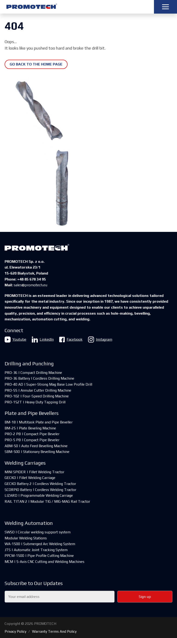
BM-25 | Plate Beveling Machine (30, 428)
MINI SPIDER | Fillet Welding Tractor (34, 472)
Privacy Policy (15, 631)
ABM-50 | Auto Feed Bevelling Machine (36, 446)
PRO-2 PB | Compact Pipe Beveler (32, 434)
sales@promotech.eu (30, 285)
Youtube (15, 340)
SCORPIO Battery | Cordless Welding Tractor (40, 489)
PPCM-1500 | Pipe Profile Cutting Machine (39, 555)
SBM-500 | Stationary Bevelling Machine (37, 451)
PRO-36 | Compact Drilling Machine (33, 372)
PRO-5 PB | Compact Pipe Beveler (32, 440)
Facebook (71, 339)
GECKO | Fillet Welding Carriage (30, 478)
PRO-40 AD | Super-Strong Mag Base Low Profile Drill (48, 384)
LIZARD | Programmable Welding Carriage (39, 495)
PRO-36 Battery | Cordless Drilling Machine (39, 378)
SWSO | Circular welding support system (38, 532)
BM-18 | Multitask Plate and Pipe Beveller (39, 422)
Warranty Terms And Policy (54, 631)
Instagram (100, 340)
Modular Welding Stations (26, 538)
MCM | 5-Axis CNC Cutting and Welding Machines (44, 561)
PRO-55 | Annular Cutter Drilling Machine (38, 390)
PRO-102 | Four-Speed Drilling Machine (37, 396)
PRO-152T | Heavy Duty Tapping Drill (35, 402)
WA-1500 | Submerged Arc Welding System (40, 544)
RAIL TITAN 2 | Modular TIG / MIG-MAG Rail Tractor (47, 501)
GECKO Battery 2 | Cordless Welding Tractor (40, 483)
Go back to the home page (36, 64)
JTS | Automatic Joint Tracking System (36, 550)
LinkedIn (43, 340)
